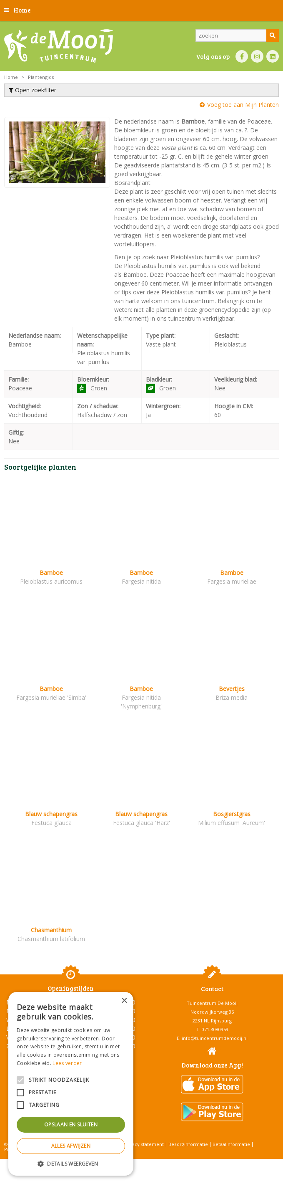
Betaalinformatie (231, 1144)
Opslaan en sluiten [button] (71, 1124)
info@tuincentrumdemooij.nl (215, 1038)
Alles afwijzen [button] (71, 1145)
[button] (71, 1163)
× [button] (124, 1001)
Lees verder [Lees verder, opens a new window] (67, 1063)
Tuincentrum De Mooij (212, 1003)
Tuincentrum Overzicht (162, 1163)
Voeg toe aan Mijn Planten (243, 105)
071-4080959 (215, 1029)
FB (241, 56)
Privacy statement (143, 1144)
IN (257, 56)
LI (272, 56)
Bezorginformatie (188, 1144)
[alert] (70, 1084)
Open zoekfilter (32, 90)
